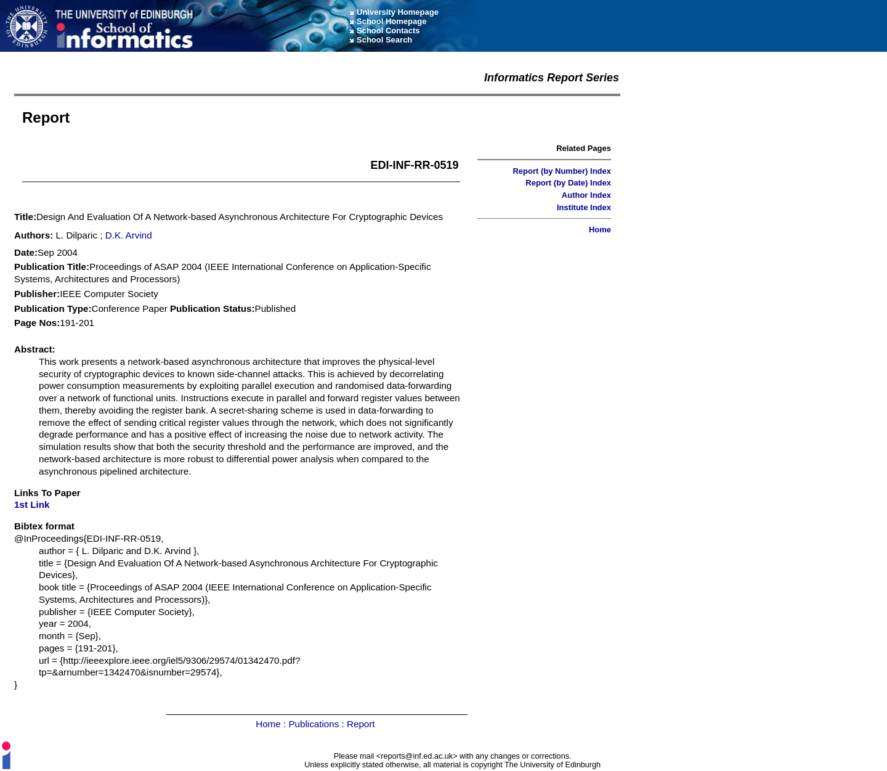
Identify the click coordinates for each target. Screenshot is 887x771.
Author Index (586, 195)
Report (361, 724)
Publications (313, 724)
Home (600, 229)
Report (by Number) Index (561, 171)
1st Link (31, 504)
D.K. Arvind (128, 235)
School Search (384, 39)
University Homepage (398, 12)
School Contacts (388, 30)
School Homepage (391, 21)
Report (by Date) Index (568, 182)
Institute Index (584, 207)
